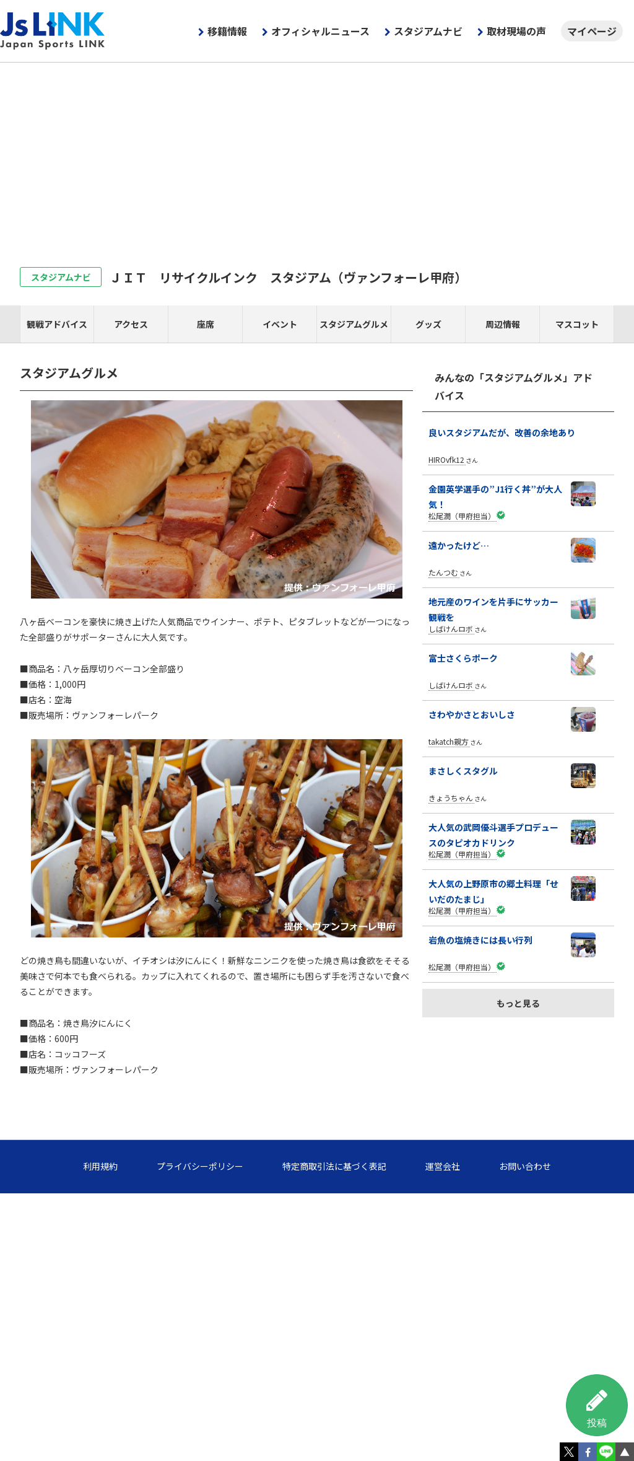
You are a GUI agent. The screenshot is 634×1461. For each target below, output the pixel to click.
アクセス (131, 324)
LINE (606, 1451)
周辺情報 (502, 324)
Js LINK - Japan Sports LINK (52, 31)
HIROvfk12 (446, 459)
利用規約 (100, 1166)
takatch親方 (448, 741)
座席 (205, 324)
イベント (280, 324)
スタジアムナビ (428, 31)
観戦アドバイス (57, 324)
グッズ (428, 324)
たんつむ (443, 572)
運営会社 (442, 1166)
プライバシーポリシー (200, 1166)
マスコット (577, 324)
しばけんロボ (450, 628)
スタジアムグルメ (353, 324)
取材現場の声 (516, 31)
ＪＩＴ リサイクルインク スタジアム (288, 277)
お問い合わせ (525, 1166)
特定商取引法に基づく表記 (334, 1166)
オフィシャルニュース (320, 31)
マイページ (592, 31)
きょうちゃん (450, 797)
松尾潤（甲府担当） (461, 516)
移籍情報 (227, 31)
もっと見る (518, 1003)
